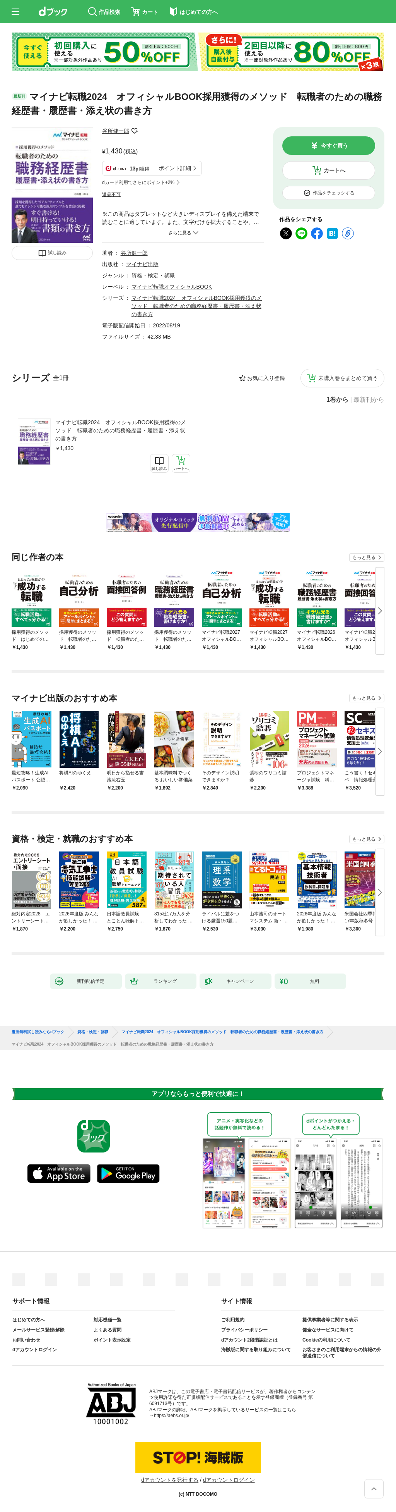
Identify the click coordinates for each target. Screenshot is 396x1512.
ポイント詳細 (175, 168)
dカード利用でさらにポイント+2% (138, 182)
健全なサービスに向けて (327, 1330)
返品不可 (111, 194)
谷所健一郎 (115, 131)
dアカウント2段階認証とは (249, 1340)
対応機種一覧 (107, 1320)
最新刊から (368, 400)
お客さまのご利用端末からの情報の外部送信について (341, 1353)
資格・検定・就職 (153, 275)
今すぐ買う (334, 146)
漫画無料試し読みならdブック (38, 1032)
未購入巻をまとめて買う (348, 378)
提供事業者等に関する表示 (330, 1320)
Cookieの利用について (326, 1340)
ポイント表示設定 (112, 1340)
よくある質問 (107, 1330)
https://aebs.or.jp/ (171, 1415)
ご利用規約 (232, 1320)
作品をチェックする (334, 193)
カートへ (334, 170)
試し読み (57, 252)
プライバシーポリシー (244, 1330)
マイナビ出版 (142, 264)
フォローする (134, 131)
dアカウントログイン (34, 1349)
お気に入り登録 (266, 378)
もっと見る (364, 557)
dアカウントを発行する (169, 1480)
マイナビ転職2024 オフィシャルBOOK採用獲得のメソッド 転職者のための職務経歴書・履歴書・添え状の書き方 (120, 430)
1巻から (337, 400)
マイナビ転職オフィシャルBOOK (171, 287)
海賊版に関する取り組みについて (256, 1349)
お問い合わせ (26, 1340)
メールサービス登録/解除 (38, 1330)
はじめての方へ (28, 1320)
